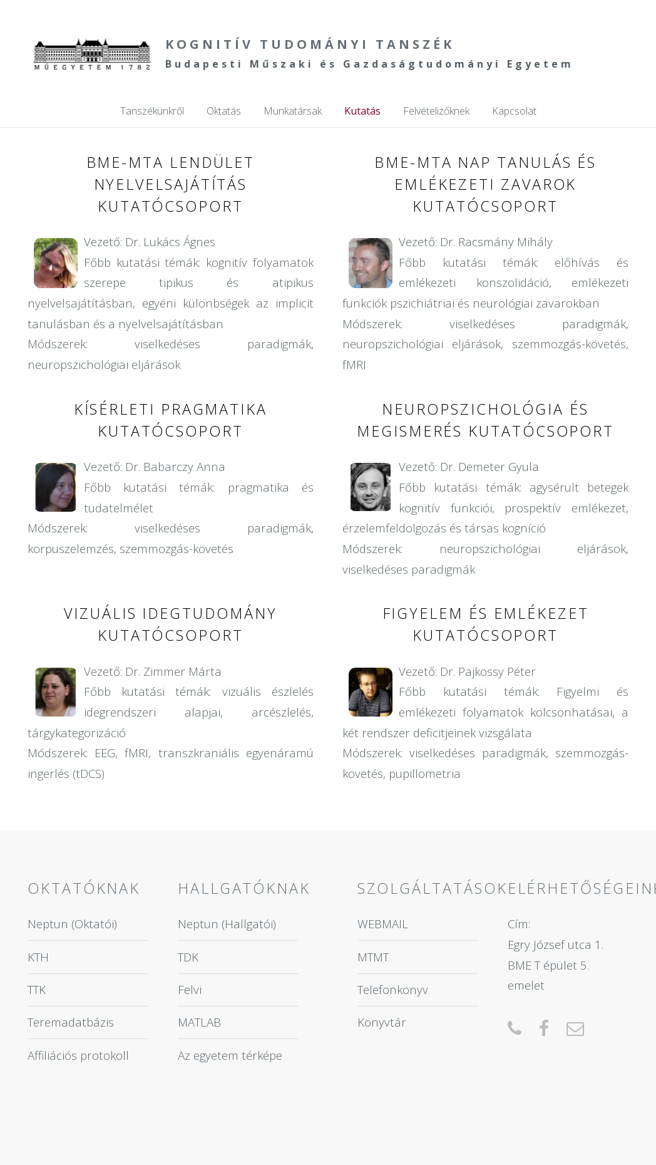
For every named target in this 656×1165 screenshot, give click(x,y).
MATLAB (199, 1022)
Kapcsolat (514, 111)
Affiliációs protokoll (78, 1055)
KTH (38, 957)
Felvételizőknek (436, 111)
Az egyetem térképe (230, 1055)
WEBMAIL (382, 923)
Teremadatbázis (71, 1022)
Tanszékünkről (152, 111)
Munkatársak (293, 111)
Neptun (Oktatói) (72, 923)
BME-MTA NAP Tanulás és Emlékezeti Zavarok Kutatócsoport (485, 184)
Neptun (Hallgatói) (227, 923)
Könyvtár (381, 1022)
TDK (188, 957)
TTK (37, 989)
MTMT (373, 957)
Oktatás (224, 111)
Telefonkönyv (392, 989)
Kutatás (362, 111)
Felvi (190, 989)
